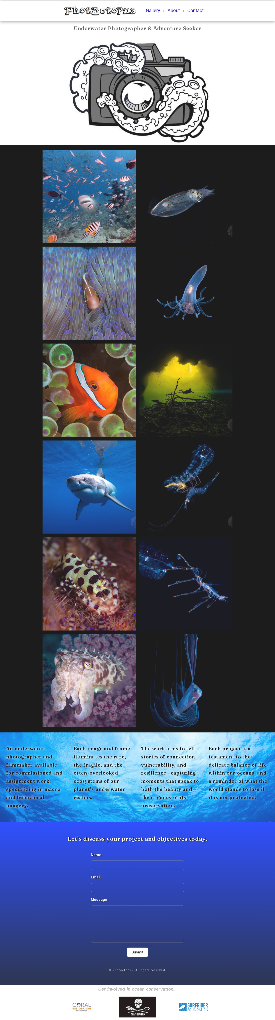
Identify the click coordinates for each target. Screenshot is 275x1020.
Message (99, 901)
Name (96, 856)
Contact (195, 12)
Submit (138, 954)
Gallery (153, 12)
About (174, 12)
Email (96, 878)
